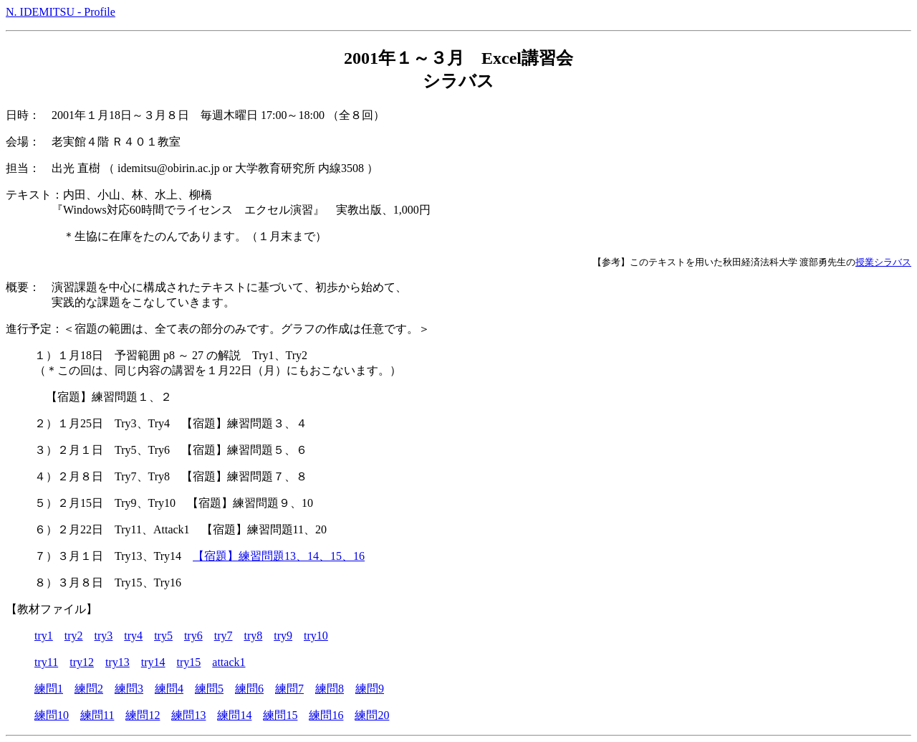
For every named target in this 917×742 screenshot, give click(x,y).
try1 (43, 635)
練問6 (249, 688)
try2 (73, 635)
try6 (193, 635)
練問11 (97, 715)
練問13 (188, 715)
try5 (163, 635)
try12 (81, 662)
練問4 (169, 688)
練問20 (372, 715)
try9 (283, 635)
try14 (153, 662)
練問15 (280, 715)
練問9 (369, 688)
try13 (117, 662)
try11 (46, 662)
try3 (104, 635)
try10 (316, 635)
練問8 (329, 688)
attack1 (228, 662)
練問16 (326, 715)
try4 (133, 635)
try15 (189, 662)
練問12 (142, 715)
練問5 (209, 688)
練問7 (289, 688)
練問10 (51, 715)
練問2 (89, 688)
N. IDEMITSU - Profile (60, 12)
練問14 (234, 715)
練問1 (48, 688)
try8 (253, 635)
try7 (223, 635)
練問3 (129, 688)
